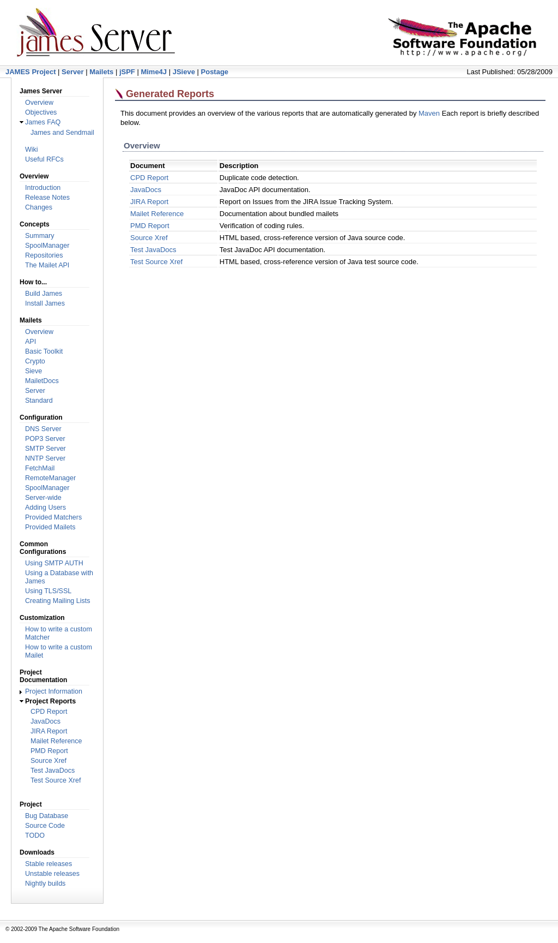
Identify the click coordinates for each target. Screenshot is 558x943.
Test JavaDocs (53, 770)
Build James (43, 293)
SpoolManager (47, 245)
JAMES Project (30, 72)
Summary (39, 236)
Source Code (45, 825)
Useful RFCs (44, 159)
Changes (38, 207)
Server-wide (43, 498)
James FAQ (42, 122)
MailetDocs (42, 381)
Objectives (41, 112)
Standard (39, 400)
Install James (45, 303)
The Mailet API (47, 265)
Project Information (53, 691)
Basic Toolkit (44, 351)
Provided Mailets (50, 527)
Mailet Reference (56, 741)
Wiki (31, 149)
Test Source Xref (56, 780)
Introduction (42, 188)
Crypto (35, 361)
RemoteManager (50, 478)
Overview (39, 102)
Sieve (33, 371)
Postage (215, 72)
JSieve (184, 72)
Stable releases (48, 864)
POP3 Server (45, 439)
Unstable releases (52, 874)
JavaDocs (45, 721)
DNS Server (43, 429)
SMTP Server (45, 448)
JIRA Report (49, 731)
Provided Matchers (53, 517)
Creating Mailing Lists (57, 601)
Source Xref (48, 761)
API (30, 341)
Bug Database (46, 816)
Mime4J (154, 72)
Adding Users (45, 507)
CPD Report (49, 711)
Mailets (101, 72)
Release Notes (47, 197)
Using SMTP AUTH (54, 563)
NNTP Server (45, 458)
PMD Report (49, 751)
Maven (429, 113)
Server (72, 72)
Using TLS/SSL (48, 591)
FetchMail (39, 468)
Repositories (44, 255)
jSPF (127, 72)
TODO (35, 835)
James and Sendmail (62, 132)
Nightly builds (45, 883)
